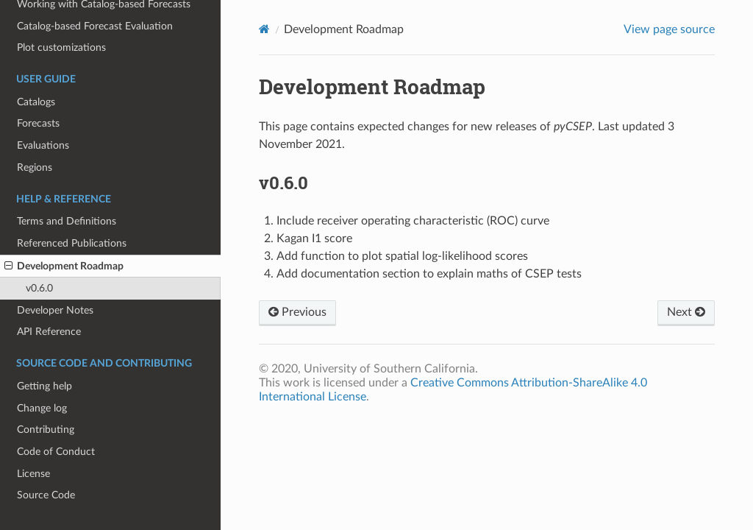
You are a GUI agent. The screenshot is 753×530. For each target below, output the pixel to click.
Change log (42, 408)
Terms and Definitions (66, 221)
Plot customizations (61, 47)
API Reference (49, 331)
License (33, 473)
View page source (669, 29)
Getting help (44, 386)
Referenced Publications (71, 243)
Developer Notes (55, 310)
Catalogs (36, 101)
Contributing (45, 429)
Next (686, 312)
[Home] (264, 29)
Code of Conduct (56, 451)
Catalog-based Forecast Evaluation (95, 26)
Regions (34, 167)
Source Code (46, 495)
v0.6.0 (39, 288)
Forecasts (38, 123)
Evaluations (43, 145)
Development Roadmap (64, 266)
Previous (297, 312)
